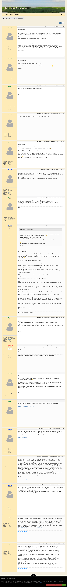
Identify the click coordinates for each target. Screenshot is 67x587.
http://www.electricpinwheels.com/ (26, 406)
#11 (63, 372)
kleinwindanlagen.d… (12, 355)
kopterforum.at (11, 192)
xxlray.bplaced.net (11, 450)
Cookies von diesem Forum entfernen (54, 584)
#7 (63, 197)
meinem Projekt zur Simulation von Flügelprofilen (38, 439)
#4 (63, 113)
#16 (63, 515)
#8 (63, 225)
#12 (63, 400)
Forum (11, 14)
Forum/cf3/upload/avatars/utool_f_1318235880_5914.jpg (30, 527)
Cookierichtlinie (41, 582)
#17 (63, 543)
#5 (63, 141)
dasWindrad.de (10, 107)
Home (6, 14)
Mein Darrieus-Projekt (23, 437)
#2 (63, 57)
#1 (63, 26)
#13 (63, 428)
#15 (63, 484)
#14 (63, 456)
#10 (63, 345)
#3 (63, 85)
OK (64, 584)
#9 (63, 317)
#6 (63, 169)
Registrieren (17, 14)
